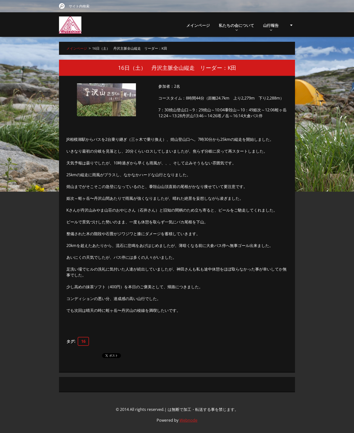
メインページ (198, 25)
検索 (62, 5)
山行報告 (271, 27)
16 (83, 341)
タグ (70, 341)
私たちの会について (236, 27)
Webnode (188, 420)
